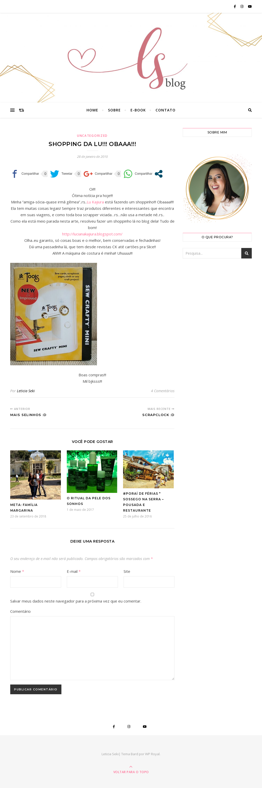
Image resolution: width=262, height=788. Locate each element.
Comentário (20, 611)
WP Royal (152, 754)
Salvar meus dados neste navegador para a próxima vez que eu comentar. (75, 601)
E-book (138, 110)
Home (92, 110)
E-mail (74, 571)
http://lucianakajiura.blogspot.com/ (92, 233)
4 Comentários (162, 390)
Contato (166, 110)
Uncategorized (92, 135)
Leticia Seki (26, 390)
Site (127, 571)
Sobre (114, 110)
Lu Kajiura (95, 201)
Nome (17, 571)
